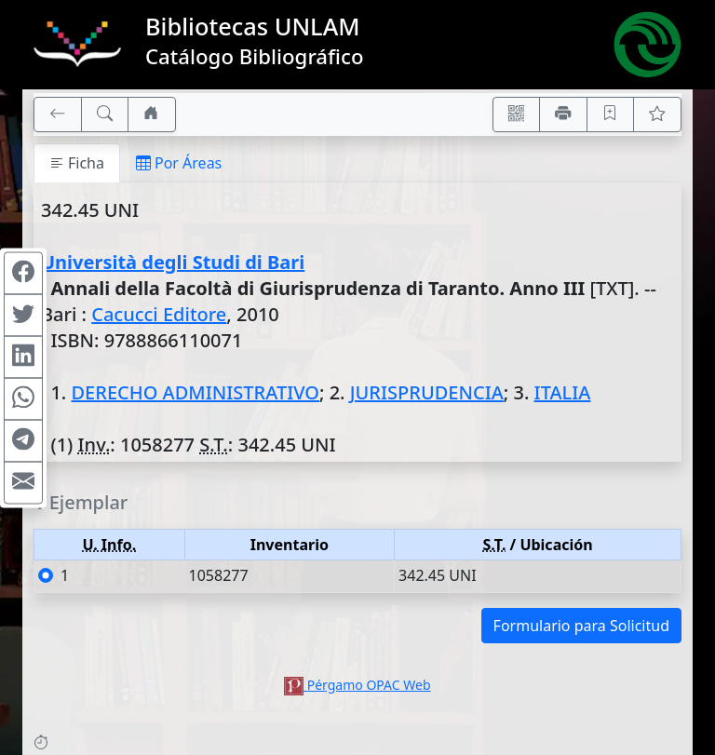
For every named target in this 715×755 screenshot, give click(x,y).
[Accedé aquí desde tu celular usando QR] (516, 114)
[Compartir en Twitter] (23, 314)
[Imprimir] (563, 114)
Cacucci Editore (158, 314)
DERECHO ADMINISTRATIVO (195, 392)
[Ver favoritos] (657, 114)
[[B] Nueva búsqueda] (105, 114)
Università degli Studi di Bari (172, 262)
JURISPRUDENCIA (427, 392)
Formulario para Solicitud (581, 625)
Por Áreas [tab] (179, 163)
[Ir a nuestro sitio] (152, 114)
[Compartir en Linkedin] (23, 356)
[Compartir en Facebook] (23, 272)
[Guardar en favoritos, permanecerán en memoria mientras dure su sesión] (611, 114)
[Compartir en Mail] (23, 482)
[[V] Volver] (58, 114)
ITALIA (562, 392)
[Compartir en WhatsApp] (23, 398)
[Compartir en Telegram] (23, 440)
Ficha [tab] (76, 163)
